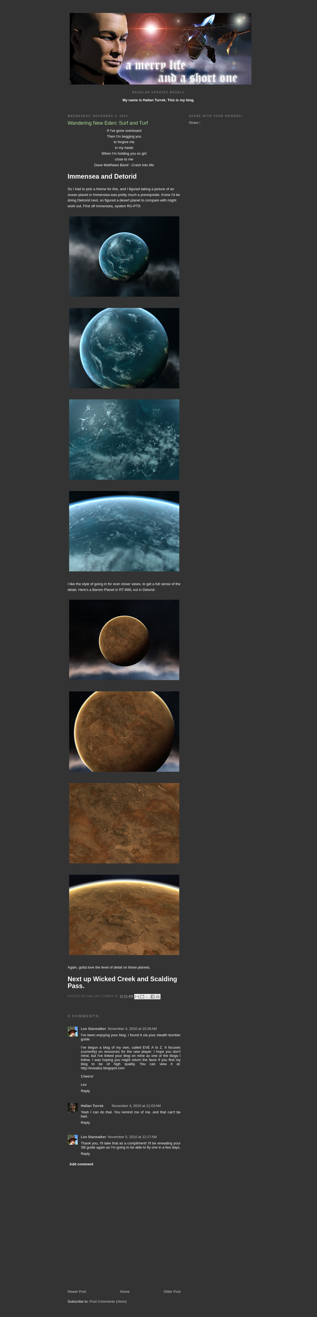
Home (125, 1291)
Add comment (81, 1164)
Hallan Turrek (92, 1106)
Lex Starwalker (93, 1029)
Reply (85, 1091)
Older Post (172, 1291)
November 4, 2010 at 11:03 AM (136, 1106)
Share (194, 123)
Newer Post (77, 1291)
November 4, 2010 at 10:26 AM (132, 1029)
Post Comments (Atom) (108, 1301)
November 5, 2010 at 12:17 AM (132, 1137)
